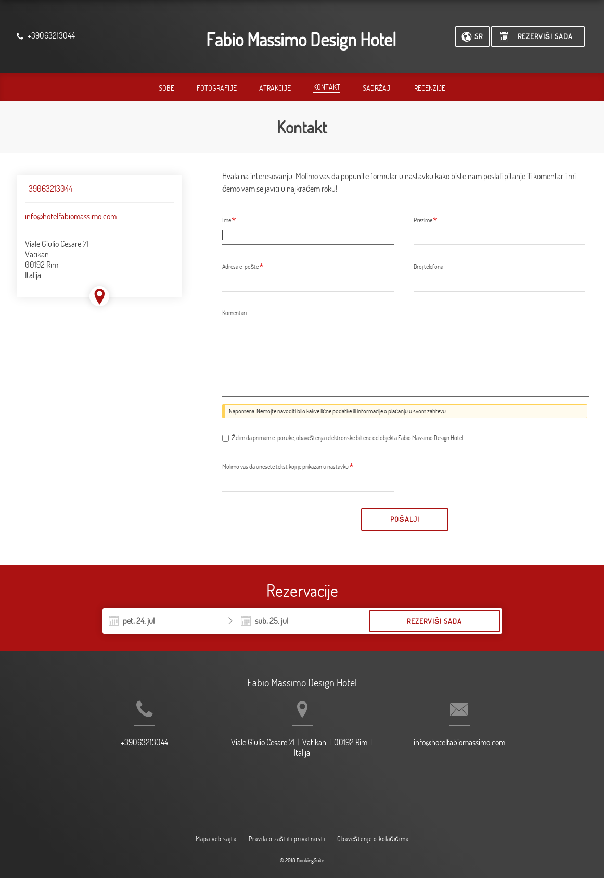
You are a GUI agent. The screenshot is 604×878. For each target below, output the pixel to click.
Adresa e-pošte (243, 266)
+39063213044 (48, 188)
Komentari (234, 312)
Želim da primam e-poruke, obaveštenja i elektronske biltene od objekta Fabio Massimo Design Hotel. (348, 437)
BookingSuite (310, 852)
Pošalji (404, 519)
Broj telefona (428, 266)
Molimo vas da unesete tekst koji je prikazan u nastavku (288, 466)
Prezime (426, 220)
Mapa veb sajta (216, 830)
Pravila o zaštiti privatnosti (287, 830)
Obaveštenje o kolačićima (373, 830)
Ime (229, 220)
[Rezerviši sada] (538, 36)
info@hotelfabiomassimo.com (71, 216)
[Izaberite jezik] (472, 36)
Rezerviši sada (434, 621)
